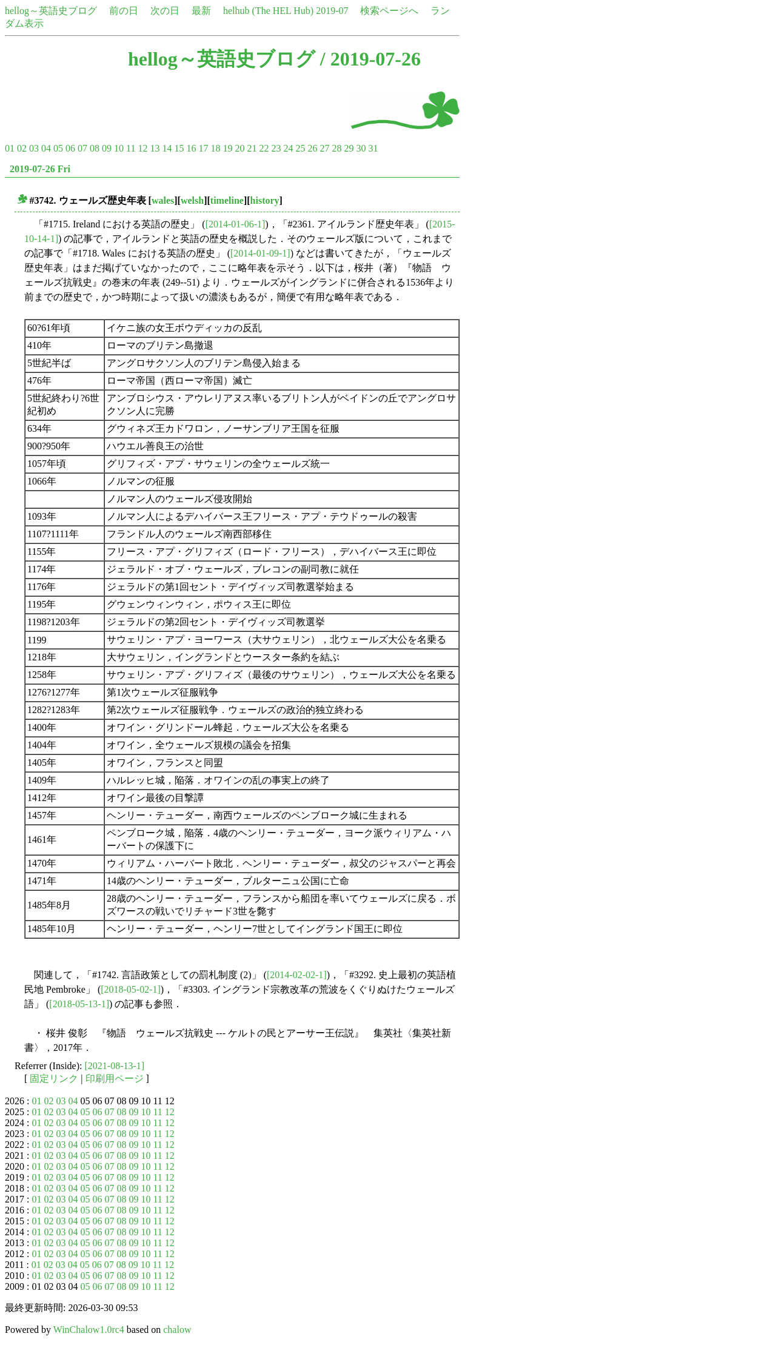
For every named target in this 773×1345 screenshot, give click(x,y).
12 (142, 148)
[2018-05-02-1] (131, 989)
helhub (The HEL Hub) (268, 10)
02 (22, 148)
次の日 (164, 10)
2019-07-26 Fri (40, 169)
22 (264, 148)
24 (288, 148)
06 (70, 148)
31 (373, 148)
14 (167, 148)
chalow (177, 1329)
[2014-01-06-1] (236, 224)
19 (227, 148)
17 (203, 148)
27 (324, 148)
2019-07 (332, 10)
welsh (192, 200)
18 (215, 148)
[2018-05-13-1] (79, 1004)
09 (107, 148)
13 (154, 148)
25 (300, 148)
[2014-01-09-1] (260, 253)
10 (119, 148)
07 (82, 148)
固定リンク (54, 1078)
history (264, 200)
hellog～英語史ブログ (51, 10)
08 (94, 148)
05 (58, 148)
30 (361, 148)
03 (34, 148)
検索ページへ (389, 10)
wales (163, 200)
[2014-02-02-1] (297, 975)
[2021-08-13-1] (115, 1066)
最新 (201, 10)
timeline (227, 200)
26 (312, 148)
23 (276, 148)
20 (239, 148)
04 (46, 148)
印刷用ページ (114, 1078)
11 (130, 148)
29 (348, 148)
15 (179, 148)
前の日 (123, 10)
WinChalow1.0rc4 (88, 1329)
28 (336, 148)
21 (251, 148)
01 (10, 148)
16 (191, 148)
